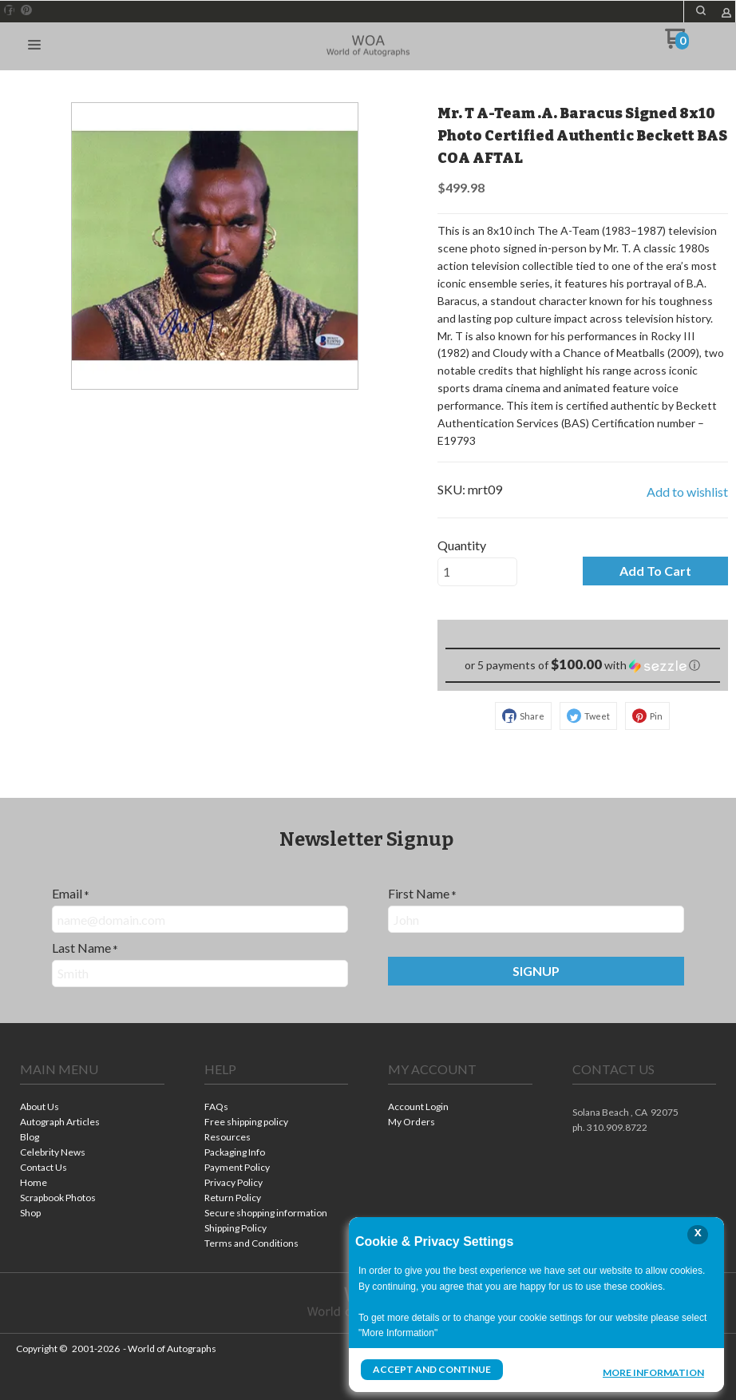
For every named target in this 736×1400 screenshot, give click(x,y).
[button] (701, 10)
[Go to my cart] (677, 44)
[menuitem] (92, 1108)
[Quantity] (477, 571)
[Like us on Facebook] (10, 10)
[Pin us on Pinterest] (26, 10)
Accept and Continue (432, 1369)
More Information (653, 1371)
